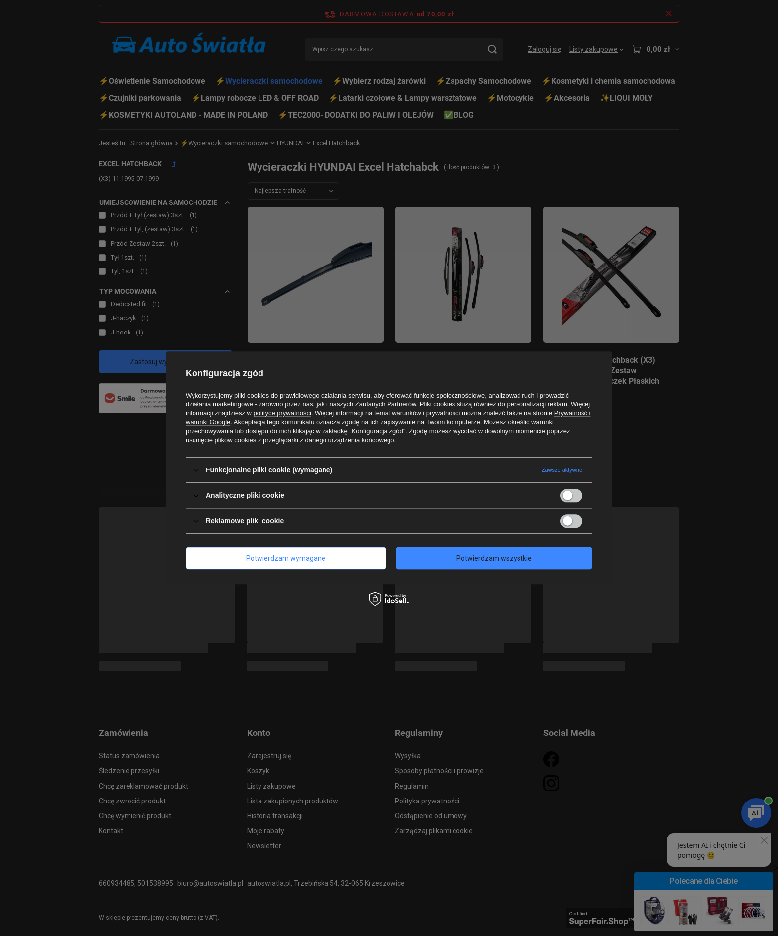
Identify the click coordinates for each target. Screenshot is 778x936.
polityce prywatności (282, 413)
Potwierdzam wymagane (285, 558)
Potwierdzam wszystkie (494, 558)
